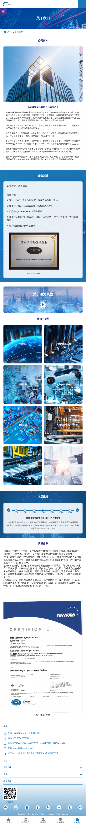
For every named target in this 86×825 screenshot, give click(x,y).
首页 (9, 32)
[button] (40, 99)
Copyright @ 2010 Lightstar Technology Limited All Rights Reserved (43, 814)
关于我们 (18, 32)
